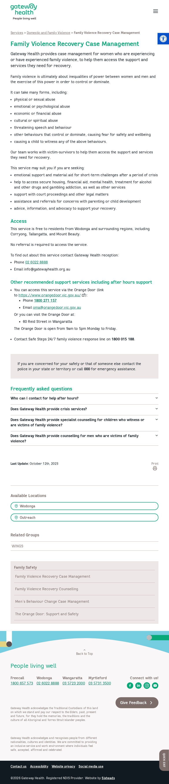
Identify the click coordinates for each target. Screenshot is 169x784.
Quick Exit (164, 760)
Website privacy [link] (63, 766)
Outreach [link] (25, 517)
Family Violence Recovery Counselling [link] (46, 589)
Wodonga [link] (25, 506)
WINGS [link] (17, 546)
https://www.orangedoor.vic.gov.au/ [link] (49, 295)
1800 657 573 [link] (22, 683)
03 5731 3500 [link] (99, 683)
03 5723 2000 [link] (73, 683)
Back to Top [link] (84, 652)
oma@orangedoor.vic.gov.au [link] (57, 307)
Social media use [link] (91, 766)
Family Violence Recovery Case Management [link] (52, 576)
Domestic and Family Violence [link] (48, 33)
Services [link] (17, 33)
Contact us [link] (19, 766)
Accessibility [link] (39, 766)
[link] (163, 38)
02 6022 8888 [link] (36, 262)
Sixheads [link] (108, 778)
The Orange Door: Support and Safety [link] (47, 614)
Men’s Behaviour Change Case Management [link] (52, 601)
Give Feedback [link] (137, 702)
